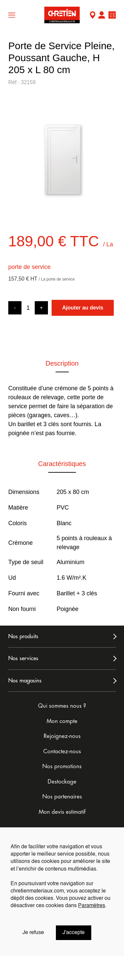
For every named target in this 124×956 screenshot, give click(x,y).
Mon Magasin (92, 16)
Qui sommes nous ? (62, 706)
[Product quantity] (28, 307)
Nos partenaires (62, 796)
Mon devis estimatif (62, 812)
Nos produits (23, 636)
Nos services (23, 658)
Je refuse (33, 932)
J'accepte (73, 932)
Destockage (62, 781)
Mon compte (101, 16)
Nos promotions (62, 766)
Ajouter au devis (82, 307)
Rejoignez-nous (62, 736)
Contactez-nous (62, 751)
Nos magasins (25, 680)
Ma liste (112, 16)
